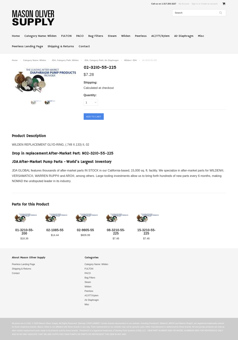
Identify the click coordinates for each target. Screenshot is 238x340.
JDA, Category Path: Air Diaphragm (101, 60)
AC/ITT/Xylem (160, 36)
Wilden (125, 36)
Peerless (141, 36)
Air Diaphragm (183, 36)
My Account (184, 4)
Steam (112, 36)
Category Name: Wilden (40, 36)
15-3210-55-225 (146, 231)
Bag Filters (95, 36)
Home (16, 36)
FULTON (66, 36)
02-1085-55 (54, 230)
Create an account (209, 4)
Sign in (195, 4)
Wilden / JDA (130, 60)
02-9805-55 (85, 230)
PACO (80, 36)
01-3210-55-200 (24, 231)
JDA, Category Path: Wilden (65, 60)
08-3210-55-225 (116, 231)
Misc (201, 36)
